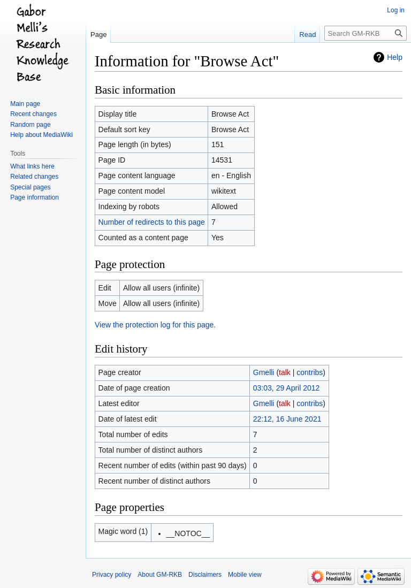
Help (394, 57)
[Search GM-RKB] (365, 33)
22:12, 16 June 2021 (287, 419)
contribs (309, 372)
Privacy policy (111, 574)
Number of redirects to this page (151, 222)
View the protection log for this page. (155, 324)
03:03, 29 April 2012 (286, 388)
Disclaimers (205, 574)
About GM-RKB (160, 574)
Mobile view (245, 574)
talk (285, 372)
